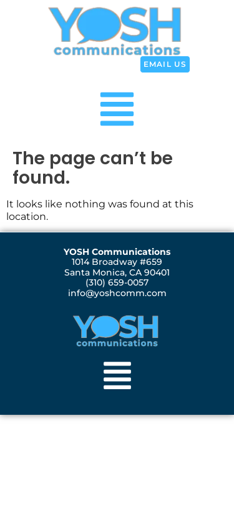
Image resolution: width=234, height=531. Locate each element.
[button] (117, 107)
